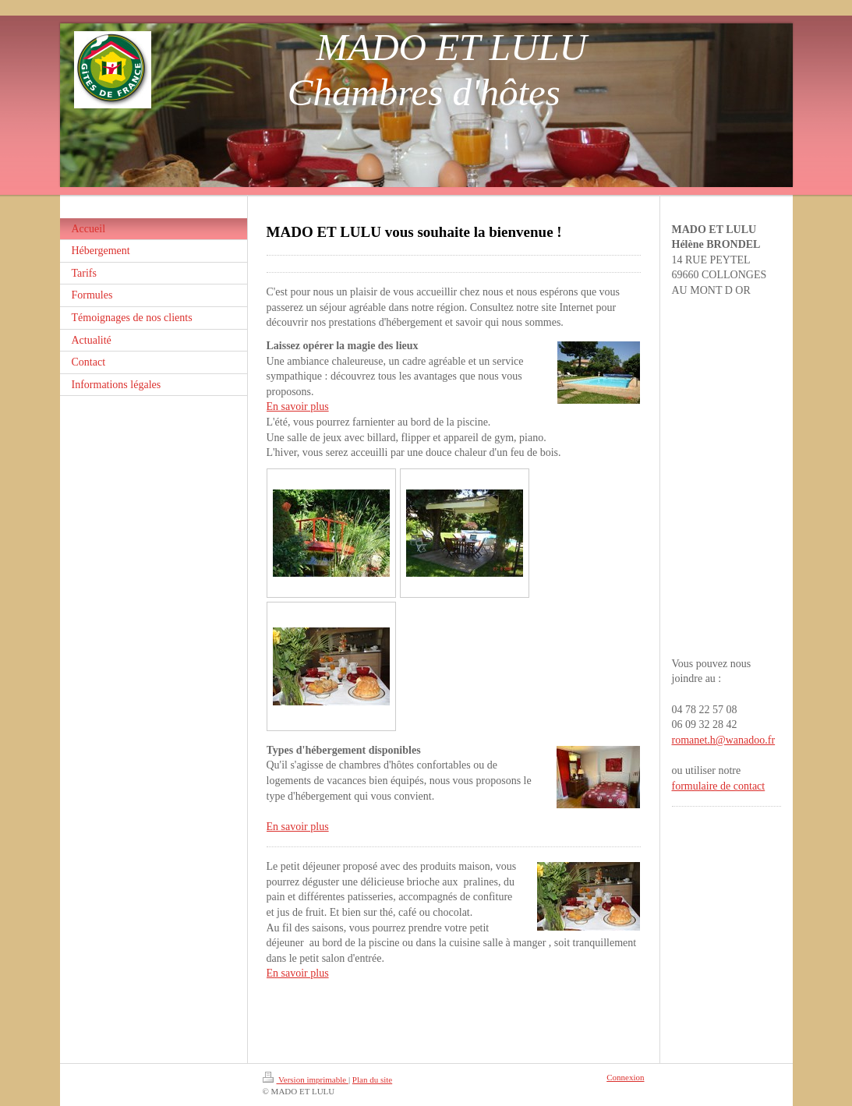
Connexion (625, 1077)
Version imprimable (305, 1079)
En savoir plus (298, 406)
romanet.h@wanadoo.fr (724, 740)
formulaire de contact (718, 786)
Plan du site (372, 1079)
